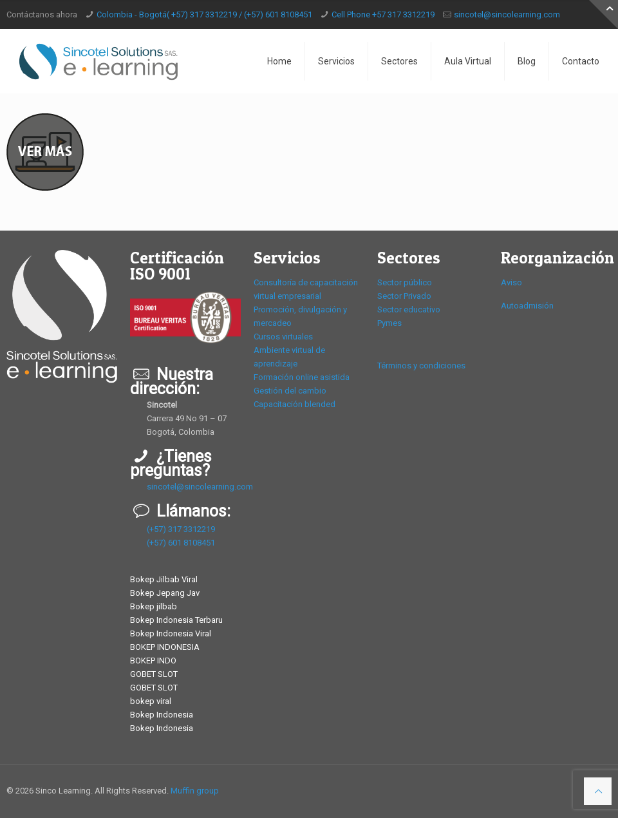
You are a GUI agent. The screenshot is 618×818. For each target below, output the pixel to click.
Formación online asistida (302, 377)
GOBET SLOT (154, 674)
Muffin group (195, 790)
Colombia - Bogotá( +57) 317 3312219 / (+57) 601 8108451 (204, 14)
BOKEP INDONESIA (165, 647)
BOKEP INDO (153, 660)
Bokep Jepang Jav (165, 593)
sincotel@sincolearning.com (507, 14)
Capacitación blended (294, 404)
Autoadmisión (527, 305)
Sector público (404, 282)
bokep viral (150, 701)
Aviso (511, 282)
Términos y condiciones (421, 365)
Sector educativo (408, 309)
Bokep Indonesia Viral (170, 633)
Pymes (389, 323)
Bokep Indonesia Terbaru (176, 620)
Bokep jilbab (153, 606)
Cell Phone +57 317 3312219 (383, 14)
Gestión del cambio (290, 390)
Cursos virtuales (283, 336)
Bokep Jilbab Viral (164, 579)
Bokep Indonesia (161, 714)
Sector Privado (404, 296)
